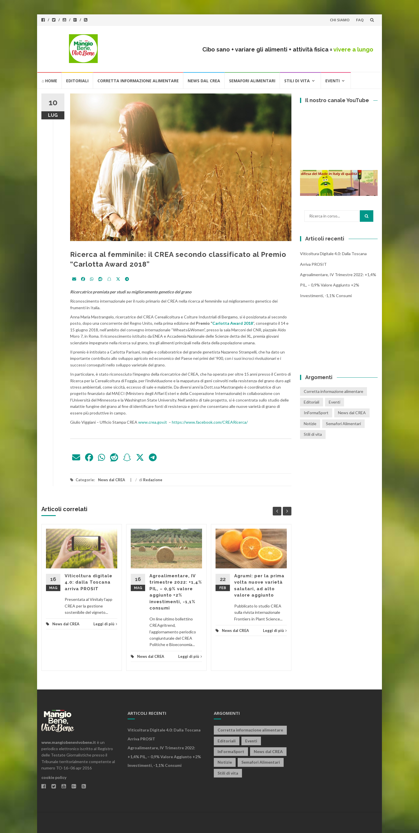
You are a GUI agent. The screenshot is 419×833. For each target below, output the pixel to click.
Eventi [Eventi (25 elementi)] (334, 402)
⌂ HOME (49, 80)
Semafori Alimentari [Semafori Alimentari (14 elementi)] (343, 423)
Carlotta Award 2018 (232, 323)
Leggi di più (105, 624)
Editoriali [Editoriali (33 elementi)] (311, 402)
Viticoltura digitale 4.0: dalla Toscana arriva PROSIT (88, 582)
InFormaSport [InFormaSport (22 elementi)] (316, 412)
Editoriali (77, 80)
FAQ (360, 19)
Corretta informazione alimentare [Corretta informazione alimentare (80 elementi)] (333, 391)
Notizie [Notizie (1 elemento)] (310, 423)
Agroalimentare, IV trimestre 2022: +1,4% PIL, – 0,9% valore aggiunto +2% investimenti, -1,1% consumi (338, 285)
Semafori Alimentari (252, 80)
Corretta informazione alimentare (138, 80)
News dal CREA (204, 80)
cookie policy (53, 777)
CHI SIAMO (339, 19)
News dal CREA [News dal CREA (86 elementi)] (352, 412)
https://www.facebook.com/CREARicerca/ (210, 422)
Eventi (332, 80)
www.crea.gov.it (152, 422)
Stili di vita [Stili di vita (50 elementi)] (313, 434)
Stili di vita (297, 80)
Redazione (152, 479)
